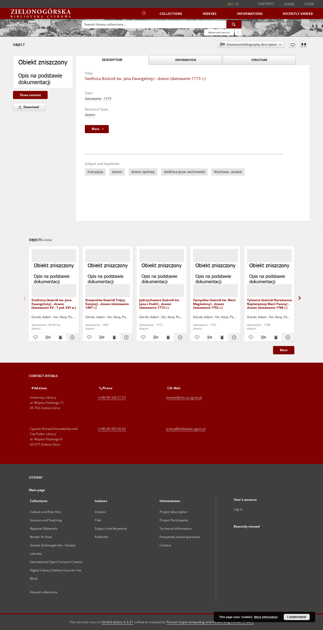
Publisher (102, 537)
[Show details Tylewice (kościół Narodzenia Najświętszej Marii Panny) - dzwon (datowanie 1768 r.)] (287, 337)
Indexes (210, 13)
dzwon (90, 115)
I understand (296, 617)
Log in (238, 509)
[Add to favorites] (292, 44)
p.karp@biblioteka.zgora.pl (186, 429)
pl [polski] (237, 4)
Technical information (176, 528)
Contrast (266, 4)
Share (289, 4)
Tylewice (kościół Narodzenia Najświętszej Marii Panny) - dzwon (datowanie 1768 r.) (269, 304)
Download (27, 107)
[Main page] (143, 13)
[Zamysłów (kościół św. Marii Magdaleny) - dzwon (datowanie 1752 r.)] (215, 273)
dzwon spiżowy (143, 172)
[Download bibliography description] (47, 337)
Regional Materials (44, 528)
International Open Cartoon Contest (56, 562)
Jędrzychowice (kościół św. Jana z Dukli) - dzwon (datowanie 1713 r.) (159, 304)
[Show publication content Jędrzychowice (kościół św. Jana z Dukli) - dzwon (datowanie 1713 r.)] (168, 337)
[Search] (234, 24)
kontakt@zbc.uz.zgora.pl (184, 397)
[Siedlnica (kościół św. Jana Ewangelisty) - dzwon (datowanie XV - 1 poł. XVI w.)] (54, 273)
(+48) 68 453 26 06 (112, 429)
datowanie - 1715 (98, 98)
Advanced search (219, 32)
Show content (30, 95)
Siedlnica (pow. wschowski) (184, 172)
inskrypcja (95, 172)
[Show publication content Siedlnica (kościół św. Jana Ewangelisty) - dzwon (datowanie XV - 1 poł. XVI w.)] (60, 337)
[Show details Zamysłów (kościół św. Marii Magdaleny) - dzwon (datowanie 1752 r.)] (233, 337)
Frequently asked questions (180, 537)
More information (266, 617)
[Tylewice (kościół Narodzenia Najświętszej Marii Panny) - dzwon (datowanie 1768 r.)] (269, 273)
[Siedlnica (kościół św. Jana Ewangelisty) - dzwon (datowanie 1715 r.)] (43, 71)
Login (309, 4)
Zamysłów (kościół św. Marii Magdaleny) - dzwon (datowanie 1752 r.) (214, 304)
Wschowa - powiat (228, 172)
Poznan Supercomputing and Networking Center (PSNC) (210, 622)
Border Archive (41, 537)
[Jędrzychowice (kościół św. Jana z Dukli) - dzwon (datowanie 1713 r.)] (162, 273)
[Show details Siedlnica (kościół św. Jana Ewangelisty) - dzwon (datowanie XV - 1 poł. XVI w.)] (72, 337)
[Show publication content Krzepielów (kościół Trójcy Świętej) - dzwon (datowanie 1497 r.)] (114, 337)
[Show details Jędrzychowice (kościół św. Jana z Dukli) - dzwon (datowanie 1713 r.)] (179, 337)
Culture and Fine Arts (45, 512)
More (284, 350)
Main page (37, 490)
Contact (165, 545)
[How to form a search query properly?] (238, 32)
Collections (171, 13)
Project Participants (174, 520)
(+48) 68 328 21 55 (112, 397)
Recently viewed (298, 13)
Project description (173, 512)
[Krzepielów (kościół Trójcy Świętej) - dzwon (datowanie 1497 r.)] (108, 273)
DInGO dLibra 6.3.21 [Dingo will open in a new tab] (118, 622)
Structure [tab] (259, 60)
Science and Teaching (46, 520)
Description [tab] (112, 60)
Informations (250, 13)
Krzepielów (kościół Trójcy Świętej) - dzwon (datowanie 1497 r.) (107, 304)
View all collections (44, 592)
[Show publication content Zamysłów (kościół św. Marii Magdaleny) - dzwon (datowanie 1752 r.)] (222, 337)
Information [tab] (185, 60)
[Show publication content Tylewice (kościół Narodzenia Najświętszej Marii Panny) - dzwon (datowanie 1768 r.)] (275, 337)
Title (98, 520)
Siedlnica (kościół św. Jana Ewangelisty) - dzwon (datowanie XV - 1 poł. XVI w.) (53, 304)
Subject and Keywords (111, 528)
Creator (100, 512)
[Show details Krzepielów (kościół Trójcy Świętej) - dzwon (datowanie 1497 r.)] (125, 337)
